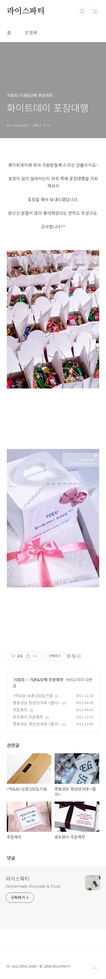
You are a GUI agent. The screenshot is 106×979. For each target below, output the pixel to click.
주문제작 (20, 710)
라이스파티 (26, 11)
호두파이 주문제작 (28, 717)
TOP (94, 968)
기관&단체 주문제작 (46, 679)
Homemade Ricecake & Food (33, 886)
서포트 (19, 679)
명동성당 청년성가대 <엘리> (36, 703)
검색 (82, 11)
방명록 (31, 32)
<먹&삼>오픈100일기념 (33, 695)
